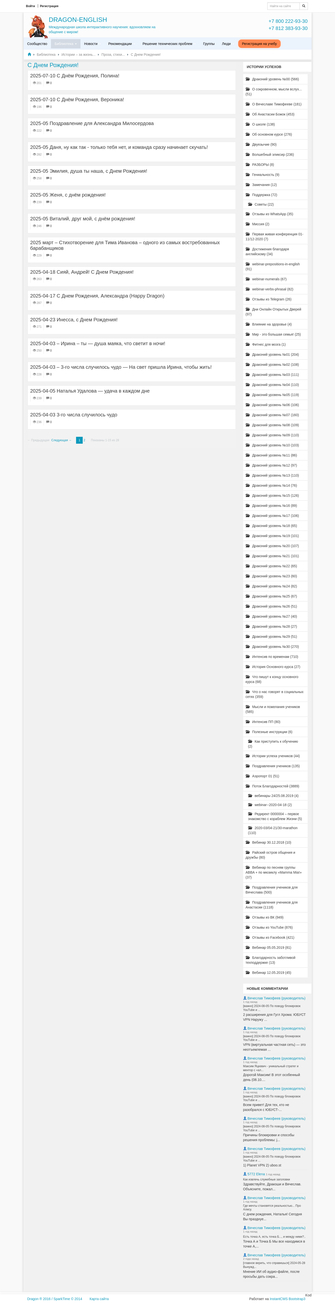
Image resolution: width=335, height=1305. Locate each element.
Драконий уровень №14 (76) (271, 485)
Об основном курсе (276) (269, 134)
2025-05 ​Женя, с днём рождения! (68, 195)
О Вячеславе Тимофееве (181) (274, 104)
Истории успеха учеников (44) (273, 756)
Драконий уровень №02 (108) (272, 365)
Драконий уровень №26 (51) (271, 606)
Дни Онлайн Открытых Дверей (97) (273, 311)
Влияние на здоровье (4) (269, 324)
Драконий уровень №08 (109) (272, 425)
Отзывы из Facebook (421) (270, 937)
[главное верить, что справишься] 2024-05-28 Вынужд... (274, 1265)
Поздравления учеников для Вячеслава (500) (272, 889)
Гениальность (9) (262, 175)
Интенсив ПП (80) (263, 722)
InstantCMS (279, 1299)
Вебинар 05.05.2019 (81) (268, 948)
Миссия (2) (258, 224)
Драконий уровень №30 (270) (272, 647)
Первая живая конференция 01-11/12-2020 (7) (274, 236)
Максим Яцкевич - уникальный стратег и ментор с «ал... (271, 1068)
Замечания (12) (261, 185)
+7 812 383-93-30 (288, 28)
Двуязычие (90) (261, 144)
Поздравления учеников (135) (273, 766)
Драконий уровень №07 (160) (272, 415)
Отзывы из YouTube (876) (269, 927)
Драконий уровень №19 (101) (272, 536)
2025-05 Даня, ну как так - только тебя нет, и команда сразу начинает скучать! (119, 147)
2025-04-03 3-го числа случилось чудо (73, 414)
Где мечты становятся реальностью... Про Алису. (272, 1207)
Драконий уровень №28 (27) (271, 626)
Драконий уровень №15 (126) (272, 495)
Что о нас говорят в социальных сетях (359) (275, 694)
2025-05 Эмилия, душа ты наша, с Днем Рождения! (88, 171)
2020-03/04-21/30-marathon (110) (273, 830)
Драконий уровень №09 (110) (272, 435)
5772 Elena (256, 1174)
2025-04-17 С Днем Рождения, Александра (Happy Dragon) (97, 295)
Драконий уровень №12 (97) (271, 465)
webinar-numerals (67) (266, 279)
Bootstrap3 (297, 1299)
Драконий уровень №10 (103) (272, 445)
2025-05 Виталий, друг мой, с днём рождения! (82, 218)
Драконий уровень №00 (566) (272, 79)
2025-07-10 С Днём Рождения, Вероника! (77, 99)
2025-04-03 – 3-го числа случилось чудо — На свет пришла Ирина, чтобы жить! (121, 367)
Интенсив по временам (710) (272, 657)
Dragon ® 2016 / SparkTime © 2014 (54, 1299)
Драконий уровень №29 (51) (271, 636)
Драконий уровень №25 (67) (271, 596)
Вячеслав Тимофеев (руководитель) (276, 998)
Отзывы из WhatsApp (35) (269, 214)
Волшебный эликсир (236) (270, 154)
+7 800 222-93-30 (288, 21)
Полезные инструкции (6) (269, 732)
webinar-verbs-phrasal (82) (269, 289)
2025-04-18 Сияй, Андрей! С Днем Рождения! (82, 272)
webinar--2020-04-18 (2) (270, 805)
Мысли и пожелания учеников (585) (273, 709)
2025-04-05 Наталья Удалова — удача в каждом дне (90, 391)
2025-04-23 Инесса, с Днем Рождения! (74, 319)
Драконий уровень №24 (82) (271, 586)
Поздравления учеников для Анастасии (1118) (272, 904)
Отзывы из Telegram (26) (269, 299)
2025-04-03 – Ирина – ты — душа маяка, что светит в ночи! (97, 343)
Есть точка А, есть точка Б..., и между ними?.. (274, 1236)
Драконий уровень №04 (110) (272, 385)
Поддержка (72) (261, 195)
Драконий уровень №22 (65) (271, 566)
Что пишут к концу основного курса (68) (272, 679)
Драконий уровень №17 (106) (272, 516)
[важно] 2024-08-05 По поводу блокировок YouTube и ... (272, 1008)
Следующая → (61, 440)
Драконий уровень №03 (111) (272, 375)
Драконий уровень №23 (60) (271, 576)
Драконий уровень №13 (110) (272, 475)
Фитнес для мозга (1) (266, 344)
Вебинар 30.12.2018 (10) (268, 842)
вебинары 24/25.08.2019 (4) (273, 796)
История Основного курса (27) (273, 667)
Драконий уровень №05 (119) (272, 395)
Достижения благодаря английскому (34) (267, 251)
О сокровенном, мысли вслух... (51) (274, 91)
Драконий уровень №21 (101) (272, 556)
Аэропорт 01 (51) (262, 776)
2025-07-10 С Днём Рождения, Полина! (74, 75)
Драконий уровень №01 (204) (272, 354)
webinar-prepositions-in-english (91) (273, 266)
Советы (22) (261, 204)
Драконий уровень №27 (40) (271, 616)
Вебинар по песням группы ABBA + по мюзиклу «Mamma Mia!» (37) (274, 872)
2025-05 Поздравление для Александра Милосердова (92, 123)
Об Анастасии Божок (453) (270, 114)
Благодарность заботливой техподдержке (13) (271, 960)
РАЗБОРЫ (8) (260, 165)
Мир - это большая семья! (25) (273, 334)
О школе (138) (260, 124)
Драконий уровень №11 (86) (271, 455)
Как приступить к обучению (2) (273, 743)
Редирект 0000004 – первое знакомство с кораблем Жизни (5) (275, 816)
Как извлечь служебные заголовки (266, 1179)
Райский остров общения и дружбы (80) (270, 855)
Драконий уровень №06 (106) (272, 405)
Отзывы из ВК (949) (265, 917)
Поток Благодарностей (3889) (272, 786)
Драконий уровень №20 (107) (272, 546)
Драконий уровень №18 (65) (271, 526)
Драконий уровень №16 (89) (271, 506)
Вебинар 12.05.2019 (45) (268, 973)
